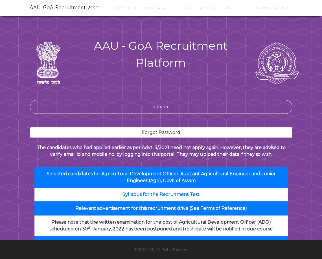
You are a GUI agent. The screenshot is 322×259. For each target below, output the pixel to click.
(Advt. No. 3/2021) (218, 8)
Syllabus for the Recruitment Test (161, 194)
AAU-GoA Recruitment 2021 (64, 7)
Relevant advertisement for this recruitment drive (131, 208)
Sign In (282, 8)
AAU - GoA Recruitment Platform (161, 54)
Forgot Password (161, 132)
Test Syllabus (255, 8)
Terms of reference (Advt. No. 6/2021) (153, 8)
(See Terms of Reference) (218, 208)
